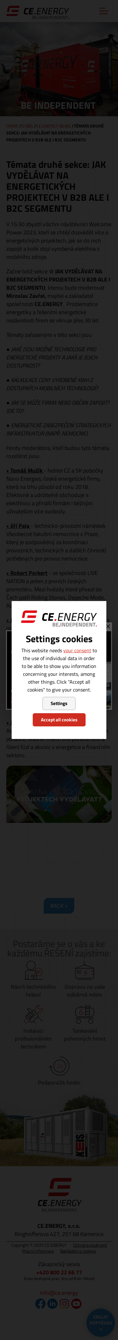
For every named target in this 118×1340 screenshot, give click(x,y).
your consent (77, 650)
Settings (59, 703)
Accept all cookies (59, 719)
